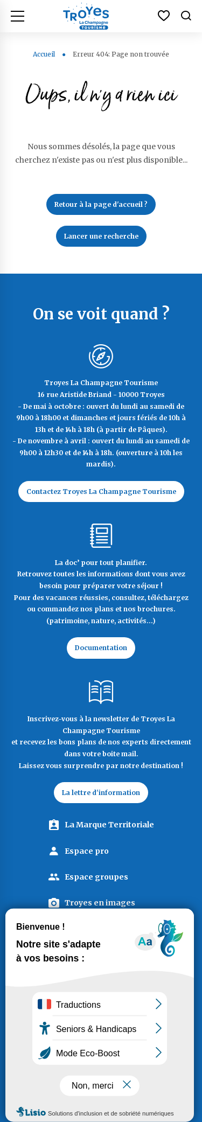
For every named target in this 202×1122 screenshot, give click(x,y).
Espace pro (87, 851)
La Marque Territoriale (109, 825)
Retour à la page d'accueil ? (101, 204)
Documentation (101, 648)
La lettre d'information (101, 793)
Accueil (44, 54)
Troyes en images (100, 903)
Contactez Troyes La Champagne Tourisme (101, 491)
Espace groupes (96, 877)
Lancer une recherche (101, 236)
